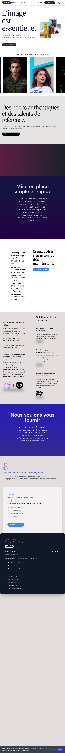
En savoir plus (25, 751)
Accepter (60, 749)
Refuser (53, 749)
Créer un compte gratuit (11, 134)
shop (39, 3)
